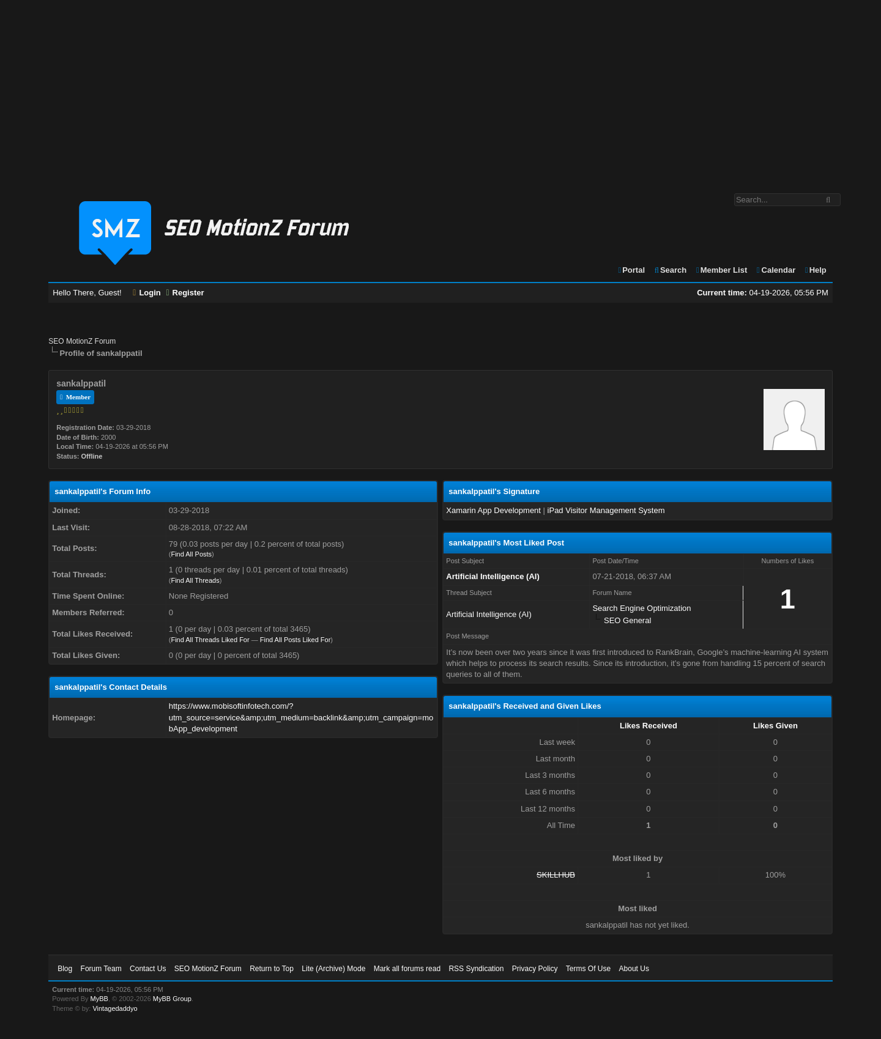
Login (147, 292)
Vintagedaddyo (114, 1008)
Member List (721, 270)
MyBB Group (172, 998)
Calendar (775, 270)
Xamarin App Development (493, 510)
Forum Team (101, 968)
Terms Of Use (588, 968)
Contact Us (148, 968)
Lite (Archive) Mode (333, 968)
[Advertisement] (440, 90)
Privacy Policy (535, 968)
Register (185, 292)
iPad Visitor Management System (606, 510)
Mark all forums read (407, 968)
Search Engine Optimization (641, 608)
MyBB (99, 998)
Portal (631, 270)
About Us (634, 968)
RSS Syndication (476, 968)
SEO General (627, 620)
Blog (65, 968)
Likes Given (775, 725)
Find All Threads (195, 580)
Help (815, 270)
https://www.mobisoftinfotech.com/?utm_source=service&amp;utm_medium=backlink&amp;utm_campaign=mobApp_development (301, 717)
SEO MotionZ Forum (82, 341)
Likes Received (648, 725)
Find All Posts (191, 554)
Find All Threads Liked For (210, 639)
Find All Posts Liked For (295, 639)
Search (670, 270)
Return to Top (272, 968)
